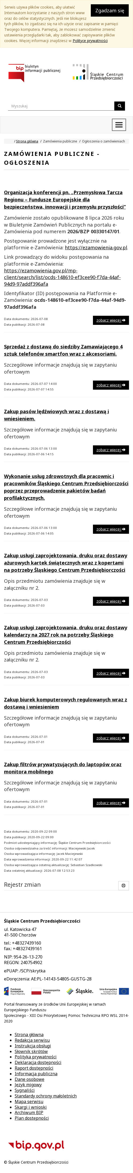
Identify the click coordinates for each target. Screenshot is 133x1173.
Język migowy (28, 1085)
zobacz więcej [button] (111, 320)
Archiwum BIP (29, 1112)
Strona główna (27, 141)
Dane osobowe (29, 1079)
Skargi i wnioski (31, 1107)
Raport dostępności (34, 1068)
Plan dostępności (32, 1118)
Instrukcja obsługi (33, 1046)
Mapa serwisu (29, 1101)
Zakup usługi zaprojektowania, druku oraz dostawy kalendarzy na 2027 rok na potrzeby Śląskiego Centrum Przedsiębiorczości (65, 634)
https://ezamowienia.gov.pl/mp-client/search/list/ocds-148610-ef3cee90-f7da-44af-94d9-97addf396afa (62, 277)
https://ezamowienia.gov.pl (96, 247)
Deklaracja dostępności (38, 1062)
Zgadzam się (109, 10)
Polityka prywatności (36, 1057)
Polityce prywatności (90, 40)
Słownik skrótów (31, 1051)
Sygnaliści (25, 1090)
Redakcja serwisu (32, 1040)
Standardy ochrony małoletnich (46, 1096)
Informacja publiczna (36, 1074)
